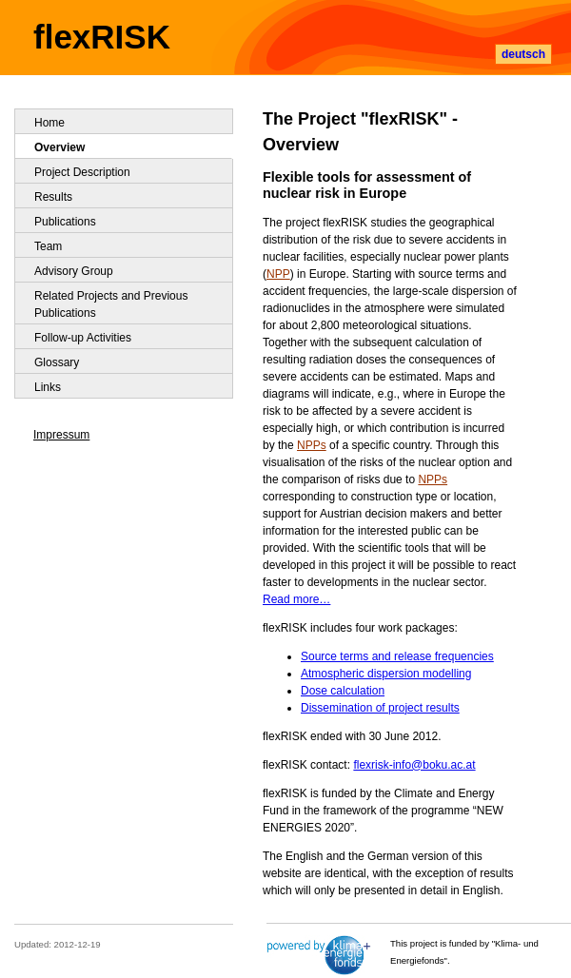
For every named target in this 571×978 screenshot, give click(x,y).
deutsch (523, 54)
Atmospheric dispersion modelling (386, 673)
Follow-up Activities (82, 337)
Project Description (82, 172)
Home (49, 122)
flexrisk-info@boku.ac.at (414, 765)
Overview (59, 147)
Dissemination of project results (380, 707)
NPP (278, 274)
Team (48, 246)
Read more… (296, 599)
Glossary (56, 362)
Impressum (61, 434)
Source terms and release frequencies (397, 656)
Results (53, 197)
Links (47, 387)
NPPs (311, 445)
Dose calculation (342, 690)
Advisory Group (73, 271)
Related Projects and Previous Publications (110, 304)
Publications (65, 221)
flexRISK (101, 37)
